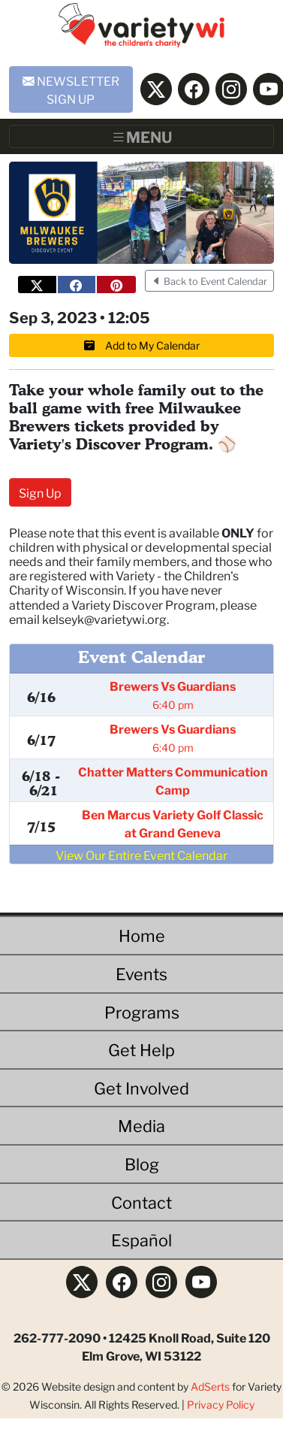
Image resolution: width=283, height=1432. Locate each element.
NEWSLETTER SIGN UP (71, 89)
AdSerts (210, 1386)
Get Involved (141, 1087)
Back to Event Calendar (209, 281)
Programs (141, 1011)
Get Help (141, 1049)
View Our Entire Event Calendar (141, 854)
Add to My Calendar (142, 345)
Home (142, 934)
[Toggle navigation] (141, 137)
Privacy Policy (220, 1404)
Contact (141, 1201)
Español (141, 1239)
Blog (142, 1163)
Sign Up (40, 492)
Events (141, 973)
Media (141, 1125)
